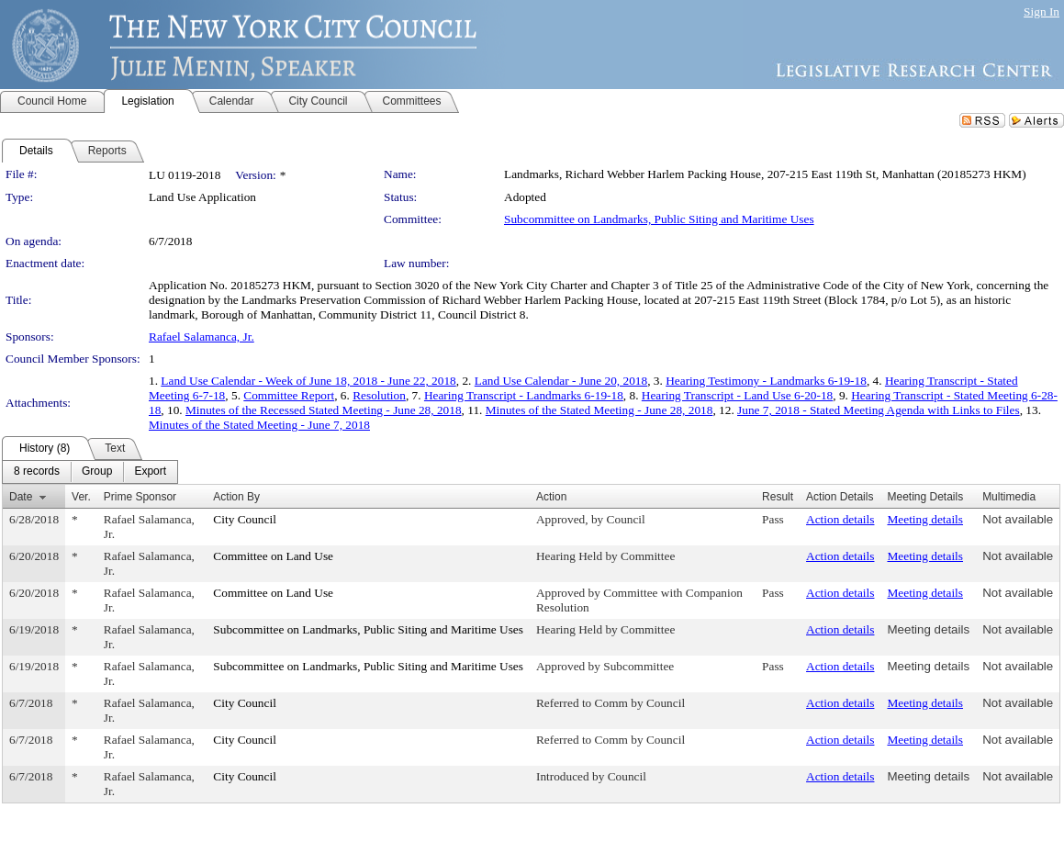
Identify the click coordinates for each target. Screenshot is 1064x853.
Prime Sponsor (140, 496)
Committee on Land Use (273, 556)
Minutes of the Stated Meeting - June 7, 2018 (259, 425)
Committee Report (288, 395)
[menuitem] (37, 472)
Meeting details (925, 519)
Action (551, 496)
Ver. (81, 496)
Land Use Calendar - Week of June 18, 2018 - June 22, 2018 (308, 380)
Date (20, 496)
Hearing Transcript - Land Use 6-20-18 (737, 395)
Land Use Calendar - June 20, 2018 (561, 380)
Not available (1017, 519)
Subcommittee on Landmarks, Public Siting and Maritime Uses (659, 219)
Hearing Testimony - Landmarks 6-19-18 (766, 380)
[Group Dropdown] (97, 472)
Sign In (1041, 11)
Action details (840, 519)
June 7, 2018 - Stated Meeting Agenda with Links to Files (878, 410)
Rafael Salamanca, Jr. (201, 336)
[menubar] (90, 472)
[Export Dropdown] (150, 472)
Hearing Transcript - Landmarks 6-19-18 (523, 395)
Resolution (379, 395)
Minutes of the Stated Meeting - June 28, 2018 (599, 410)
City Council (244, 519)
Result (777, 496)
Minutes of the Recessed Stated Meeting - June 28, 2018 (323, 410)
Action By (236, 496)
